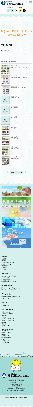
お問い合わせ (5, 342)
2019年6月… (14, 158)
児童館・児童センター (7, 298)
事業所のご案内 (5, 332)
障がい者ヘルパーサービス (8, 289)
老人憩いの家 (5, 277)
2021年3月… (14, 128)
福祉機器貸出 (5, 265)
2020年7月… (14, 148)
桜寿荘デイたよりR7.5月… (19, 87)
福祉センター (5, 325)
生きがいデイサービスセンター (10, 276)
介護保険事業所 (5, 279)
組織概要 (3, 334)
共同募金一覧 (5, 305)
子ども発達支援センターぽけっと (10, 296)
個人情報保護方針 (6, 337)
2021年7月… (14, 118)
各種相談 (3, 267)
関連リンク (4, 339)
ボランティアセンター (7, 264)
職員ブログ (4, 315)
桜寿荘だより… (15, 97)
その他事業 (4, 269)
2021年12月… (14, 107)
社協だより (4, 317)
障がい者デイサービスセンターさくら (11, 288)
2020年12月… (14, 138)
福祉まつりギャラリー (7, 320)
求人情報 (3, 322)
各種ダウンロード (6, 336)
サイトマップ (5, 341)
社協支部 (3, 259)
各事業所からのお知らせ (8, 313)
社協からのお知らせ (7, 312)
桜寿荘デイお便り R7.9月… (19, 77)
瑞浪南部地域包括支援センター (10, 281)
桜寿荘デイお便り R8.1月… (19, 67)
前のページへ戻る (16, 172)
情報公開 (3, 324)
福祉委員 (3, 260)
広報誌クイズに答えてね (8, 319)
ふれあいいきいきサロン (8, 262)
